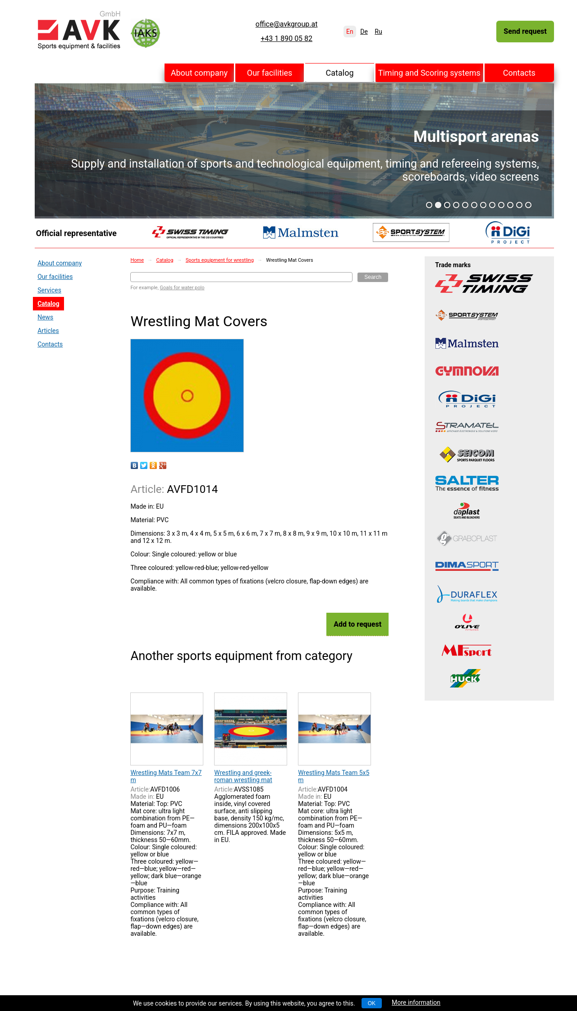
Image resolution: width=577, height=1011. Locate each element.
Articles (48, 330)
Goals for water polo (182, 288)
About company (199, 72)
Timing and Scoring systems (429, 72)
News (45, 317)
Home (137, 260)
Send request (525, 31)
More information (416, 1002)
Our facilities (270, 72)
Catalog (340, 72)
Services (49, 290)
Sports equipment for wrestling (220, 260)
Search (372, 277)
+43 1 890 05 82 (286, 38)
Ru (378, 31)
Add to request (357, 624)
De (364, 31)
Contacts (519, 72)
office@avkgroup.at (287, 24)
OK (372, 1003)
